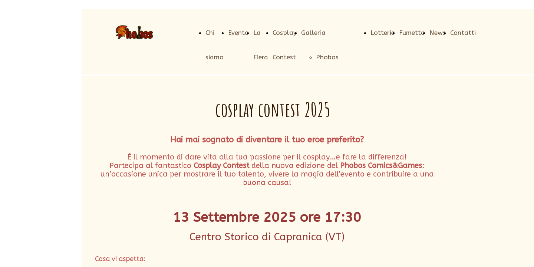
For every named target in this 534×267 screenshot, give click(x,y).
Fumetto (412, 32)
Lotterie (382, 32)
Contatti (463, 32)
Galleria (313, 32)
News (437, 32)
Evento (238, 32)
